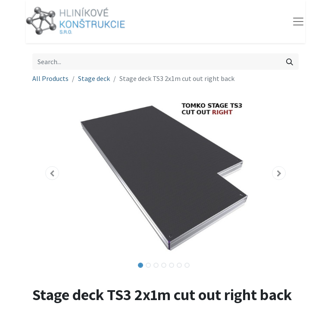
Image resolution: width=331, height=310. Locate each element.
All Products (50, 78)
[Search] (290, 61)
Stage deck (94, 78)
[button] (52, 173)
